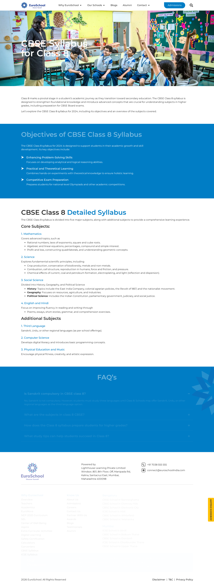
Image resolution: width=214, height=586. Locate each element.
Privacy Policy (184, 579)
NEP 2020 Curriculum (34, 514)
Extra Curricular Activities (36, 530)
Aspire (25, 526)
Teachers (26, 502)
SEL (23, 518)
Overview (27, 498)
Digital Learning (31, 534)
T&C (170, 579)
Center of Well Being (33, 522)
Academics (28, 506)
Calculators (28, 542)
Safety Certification (32, 538)
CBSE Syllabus (29, 549)
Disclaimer (158, 579)
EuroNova (27, 510)
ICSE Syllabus (29, 553)
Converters (28, 545)
